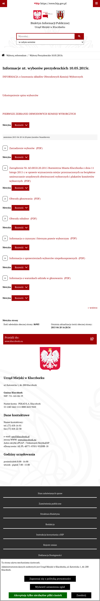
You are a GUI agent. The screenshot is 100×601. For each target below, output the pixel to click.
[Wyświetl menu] (96, 3)
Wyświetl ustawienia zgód (50, 587)
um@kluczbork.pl (20, 436)
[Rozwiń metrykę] (20, 125)
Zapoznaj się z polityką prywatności (50, 578)
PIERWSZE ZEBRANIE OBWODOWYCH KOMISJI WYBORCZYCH (39, 114)
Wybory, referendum (16, 55)
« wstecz (92, 307)
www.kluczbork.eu (27, 439)
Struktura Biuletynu (50, 513)
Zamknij (81, 595)
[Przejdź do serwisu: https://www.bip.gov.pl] (50, 3)
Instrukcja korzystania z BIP (50, 534)
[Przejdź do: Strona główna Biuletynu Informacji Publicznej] (3, 55)
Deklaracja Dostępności (50, 555)
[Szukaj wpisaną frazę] (79, 36)
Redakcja (50, 524)
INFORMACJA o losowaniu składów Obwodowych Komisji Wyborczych (43, 76)
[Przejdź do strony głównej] (50, 20)
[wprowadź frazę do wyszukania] (45, 36)
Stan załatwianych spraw (50, 493)
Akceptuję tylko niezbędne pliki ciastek (38, 595)
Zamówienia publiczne (50, 503)
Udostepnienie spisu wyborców (20, 95)
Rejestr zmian (50, 544)
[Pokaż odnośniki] (3, 3)
